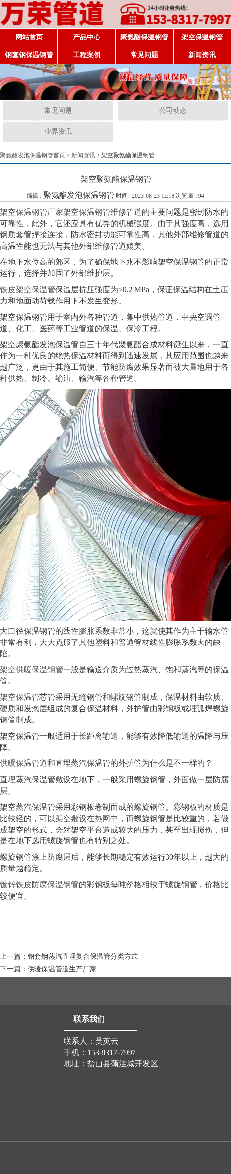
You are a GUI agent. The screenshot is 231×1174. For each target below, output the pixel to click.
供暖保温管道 (23, 763)
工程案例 (86, 55)
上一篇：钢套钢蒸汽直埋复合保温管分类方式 (69, 956)
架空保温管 (19, 697)
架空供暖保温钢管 (31, 669)
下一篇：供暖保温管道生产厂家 (48, 969)
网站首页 (29, 37)
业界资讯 (58, 131)
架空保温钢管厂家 (31, 212)
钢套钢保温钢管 (29, 55)
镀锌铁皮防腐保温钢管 (39, 884)
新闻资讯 (202, 55)
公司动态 (173, 110)
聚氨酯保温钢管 (144, 37)
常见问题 (144, 55)
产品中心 (86, 37)
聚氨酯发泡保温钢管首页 (32, 155)
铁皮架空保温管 (27, 289)
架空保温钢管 (202, 37)
